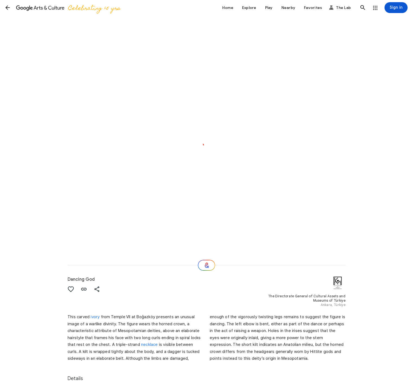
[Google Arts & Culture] (68, 7)
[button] (7, 7)
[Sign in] (396, 7)
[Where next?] (206, 265)
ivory (95, 316)
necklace (149, 344)
